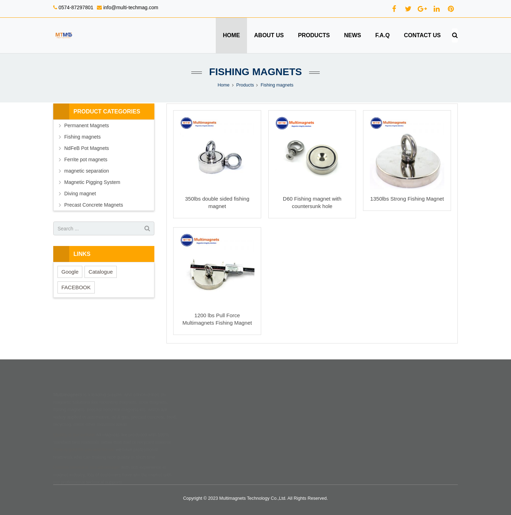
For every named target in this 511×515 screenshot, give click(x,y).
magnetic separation (86, 171)
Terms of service (279, 420)
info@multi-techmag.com (130, 7)
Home (224, 85)
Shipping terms (278, 400)
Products (245, 85)
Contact (200, 420)
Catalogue (100, 272)
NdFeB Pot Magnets (86, 148)
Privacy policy (276, 429)
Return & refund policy (285, 410)
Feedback (203, 429)
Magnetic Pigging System (92, 182)
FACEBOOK (76, 287)
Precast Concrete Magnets (93, 205)
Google (69, 272)
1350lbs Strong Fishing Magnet (407, 199)
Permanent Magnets (86, 125)
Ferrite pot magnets (85, 159)
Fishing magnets (255, 71)
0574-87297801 (75, 7)
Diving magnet (80, 193)
